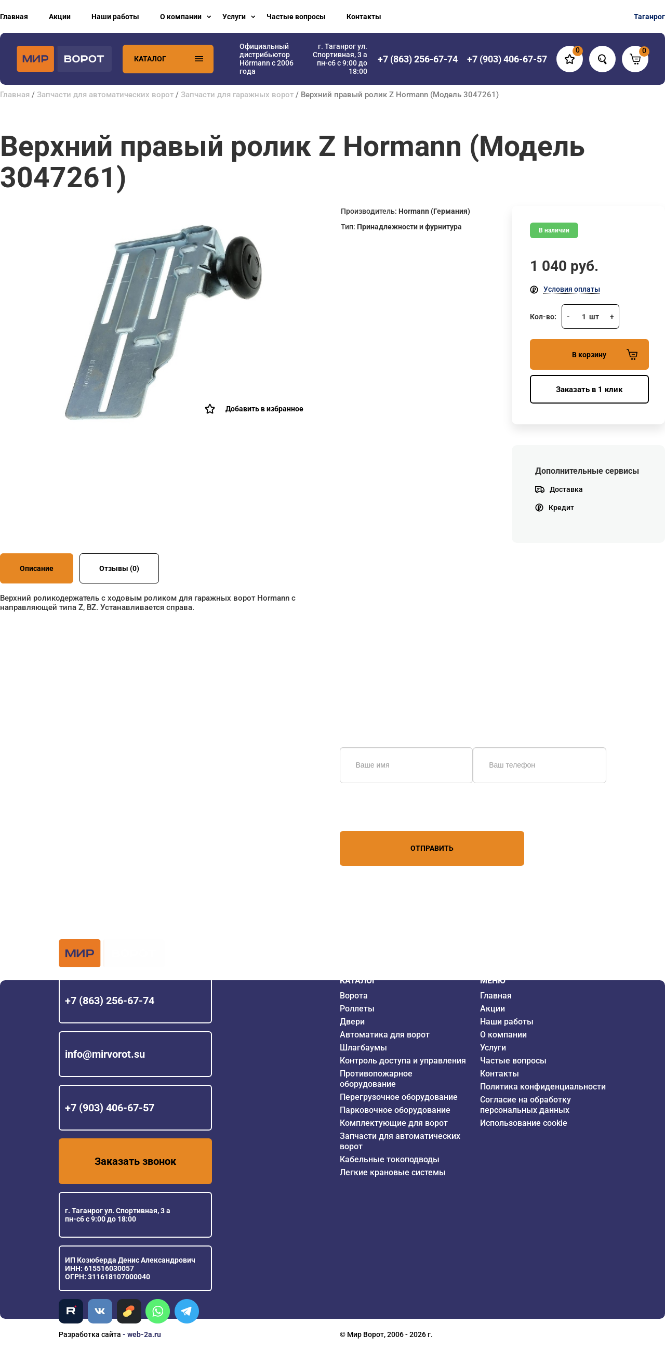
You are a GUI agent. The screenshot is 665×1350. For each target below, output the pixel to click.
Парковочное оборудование (395, 1110)
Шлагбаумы (363, 1048)
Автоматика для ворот (385, 1035)
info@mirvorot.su (105, 1054)
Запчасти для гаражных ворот (237, 94)
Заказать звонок (135, 1161)
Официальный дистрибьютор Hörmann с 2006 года (267, 58)
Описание (37, 568)
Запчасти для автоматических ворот (105, 94)
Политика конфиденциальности (543, 1087)
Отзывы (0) (119, 568)
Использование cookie (523, 1123)
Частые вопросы (296, 16)
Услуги (234, 16)
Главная (14, 16)
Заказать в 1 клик (589, 389)
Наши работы (115, 16)
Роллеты (357, 1009)
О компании (181, 16)
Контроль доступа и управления (403, 1061)
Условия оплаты (571, 289)
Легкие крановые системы (393, 1172)
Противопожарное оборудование (376, 1079)
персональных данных (379, 811)
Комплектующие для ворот (394, 1123)
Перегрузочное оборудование (399, 1097)
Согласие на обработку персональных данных (525, 1105)
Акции (60, 16)
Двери (352, 1022)
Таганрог (649, 16)
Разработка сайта (90, 1334)
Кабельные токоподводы (390, 1159)
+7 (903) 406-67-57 (109, 1107)
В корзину (604, 354)
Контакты (364, 16)
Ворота (354, 996)
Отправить (432, 848)
